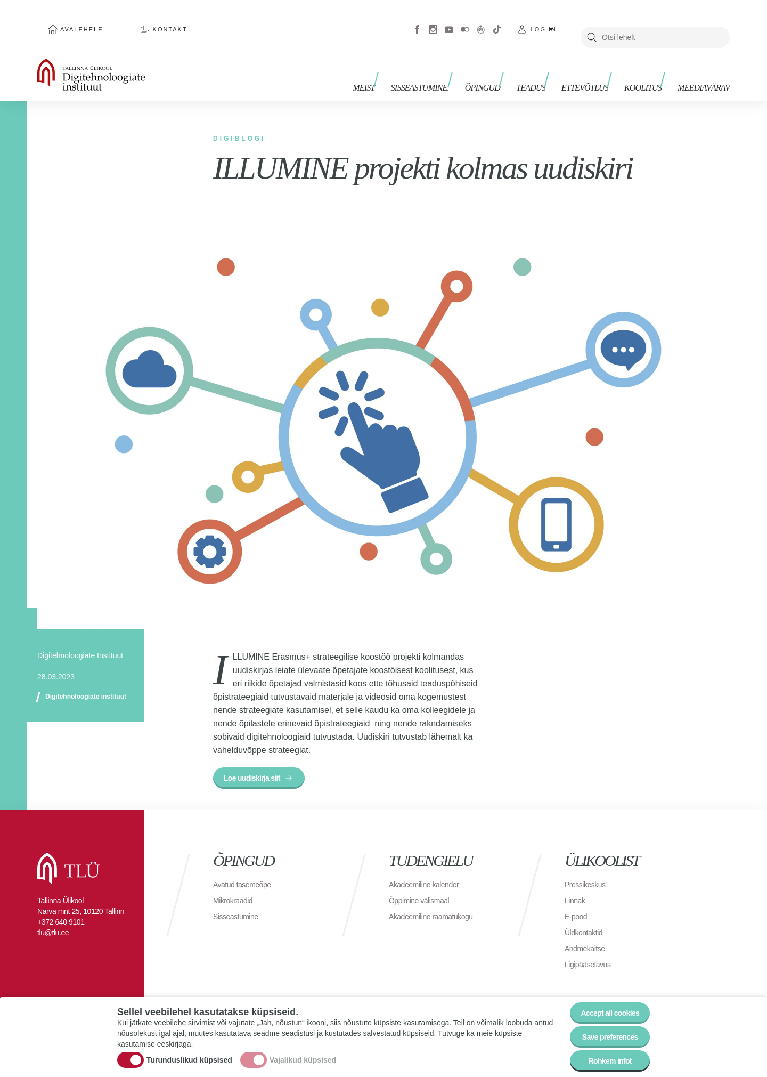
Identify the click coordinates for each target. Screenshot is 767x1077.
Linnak (576, 889)
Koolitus (648, 67)
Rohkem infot (603, 1058)
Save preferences (603, 1028)
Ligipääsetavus (591, 953)
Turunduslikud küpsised (189, 1052)
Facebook (417, 21)
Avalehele (71, 21)
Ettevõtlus (595, 67)
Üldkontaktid (586, 921)
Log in (544, 21)
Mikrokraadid (236, 889)
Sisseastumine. (447, 67)
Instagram (433, 21)
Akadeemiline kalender (429, 873)
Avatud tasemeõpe (246, 873)
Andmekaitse (588, 937)
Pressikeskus (588, 873)
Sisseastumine (239, 905)
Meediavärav (704, 67)
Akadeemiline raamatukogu (437, 905)
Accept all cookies (603, 999)
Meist (395, 67)
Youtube (449, 21)
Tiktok (497, 21)
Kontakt (138, 21)
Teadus (546, 67)
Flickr (465, 21)
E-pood (578, 905)
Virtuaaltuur (481, 21)
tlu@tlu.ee (53, 922)
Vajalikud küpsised (303, 1052)
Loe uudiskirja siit (258, 764)
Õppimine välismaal (424, 889)
